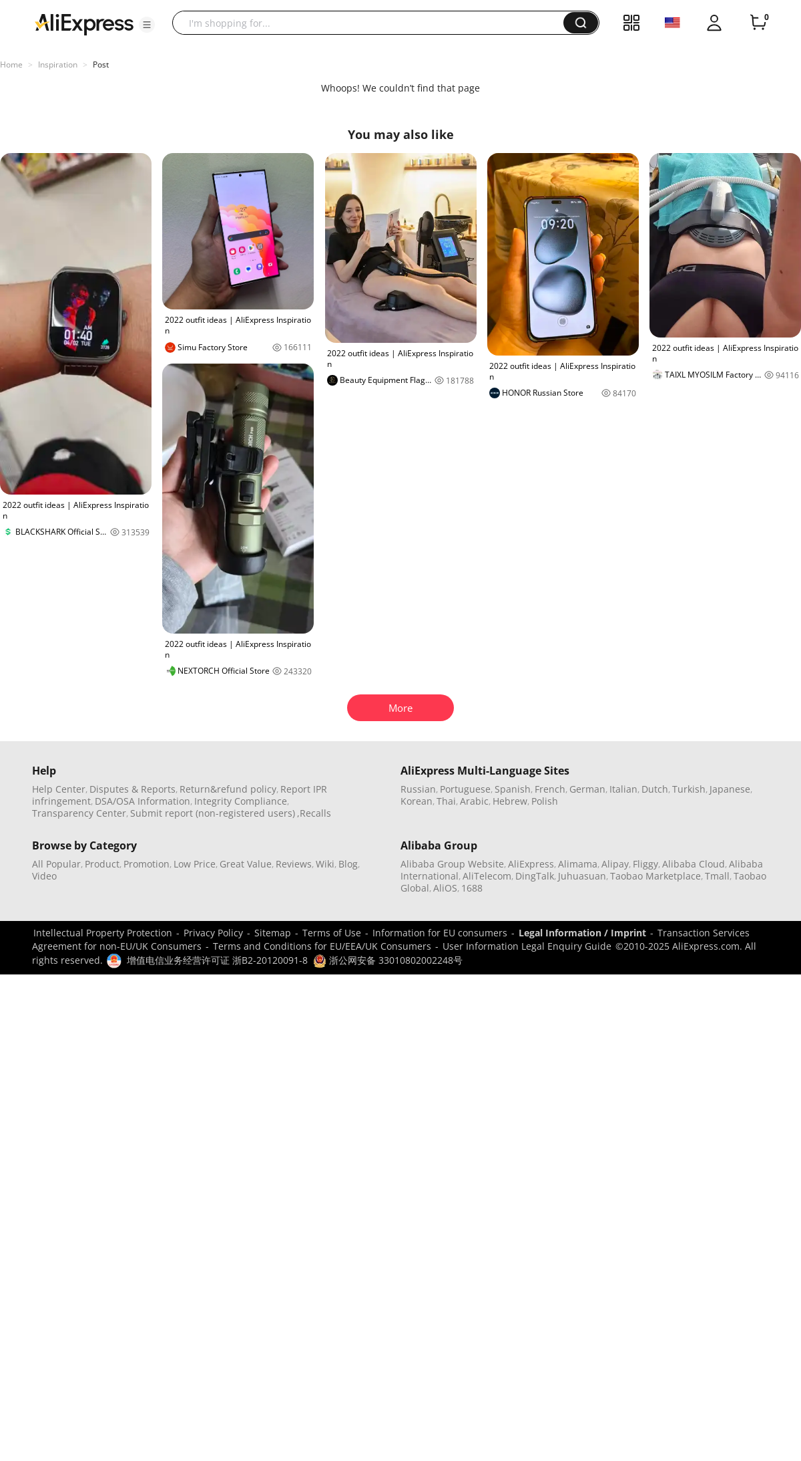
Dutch (654, 789)
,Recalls (314, 813)
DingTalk (534, 876)
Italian (623, 789)
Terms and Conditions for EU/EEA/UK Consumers (322, 946)
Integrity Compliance (240, 801)
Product (102, 863)
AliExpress (531, 863)
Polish (544, 801)
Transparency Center (79, 813)
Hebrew (510, 801)
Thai (446, 801)
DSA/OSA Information (142, 801)
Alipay (615, 863)
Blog (348, 863)
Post (101, 64)
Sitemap (272, 932)
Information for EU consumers (439, 932)
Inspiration (57, 64)
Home (11, 64)
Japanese (730, 789)
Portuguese (465, 789)
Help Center (58, 789)
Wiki (325, 863)
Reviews (294, 863)
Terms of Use (331, 932)
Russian (418, 789)
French (550, 789)
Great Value (246, 863)
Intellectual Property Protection (102, 932)
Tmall (717, 876)
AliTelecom (487, 876)
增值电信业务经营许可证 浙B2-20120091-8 (217, 960)
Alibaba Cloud (693, 863)
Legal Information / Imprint (582, 932)
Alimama (577, 863)
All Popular (56, 863)
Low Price (195, 863)
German (587, 789)
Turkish (689, 789)
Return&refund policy (228, 789)
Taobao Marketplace (655, 876)
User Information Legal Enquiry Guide (527, 946)
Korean (416, 801)
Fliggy (645, 863)
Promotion (146, 863)
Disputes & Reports (132, 789)
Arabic (474, 801)
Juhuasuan (582, 876)
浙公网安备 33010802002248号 (388, 960)
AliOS (445, 888)
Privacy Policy (213, 932)
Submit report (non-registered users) (212, 813)
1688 (472, 888)
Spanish (513, 789)
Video (44, 876)
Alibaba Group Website (452, 863)
